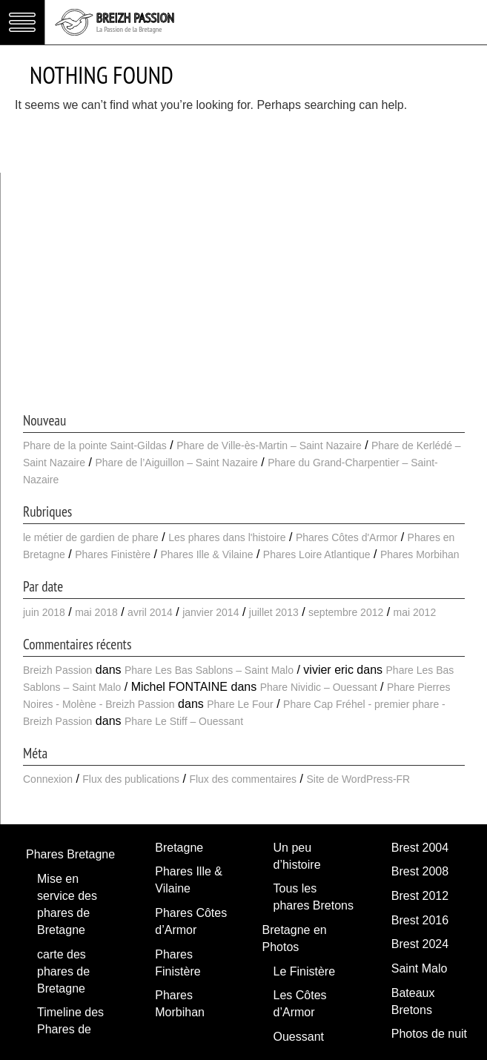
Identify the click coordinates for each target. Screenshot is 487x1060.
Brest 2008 (419, 871)
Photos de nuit (429, 1033)
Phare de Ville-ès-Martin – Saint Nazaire (269, 445)
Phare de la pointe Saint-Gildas (95, 445)
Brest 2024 (419, 944)
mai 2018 (96, 612)
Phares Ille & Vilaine (206, 554)
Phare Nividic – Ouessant (318, 687)
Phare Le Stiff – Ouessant (184, 721)
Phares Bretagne (70, 854)
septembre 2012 (345, 612)
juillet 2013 (274, 612)
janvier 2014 (210, 612)
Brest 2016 (419, 920)
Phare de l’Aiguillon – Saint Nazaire (176, 462)
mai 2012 (415, 612)
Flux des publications (130, 779)
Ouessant (299, 1036)
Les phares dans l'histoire (226, 537)
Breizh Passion (57, 670)
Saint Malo (419, 968)
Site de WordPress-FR (358, 779)
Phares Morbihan (420, 554)
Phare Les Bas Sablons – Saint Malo (209, 670)
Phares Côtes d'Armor (346, 537)
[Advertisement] (244, 299)
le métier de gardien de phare (91, 537)
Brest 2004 (419, 847)
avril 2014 (150, 612)
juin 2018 (44, 612)
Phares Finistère (112, 554)
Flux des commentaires (242, 779)
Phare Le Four (240, 704)
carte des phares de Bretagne (63, 971)
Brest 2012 (419, 896)
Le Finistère (305, 971)
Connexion (48, 779)
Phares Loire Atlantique (317, 554)
